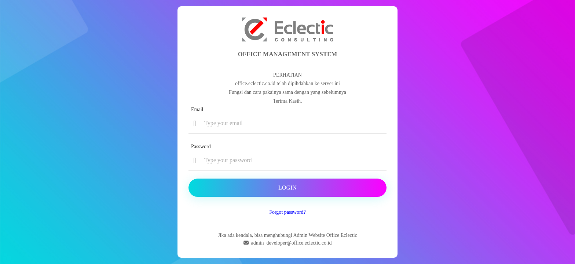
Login (287, 187)
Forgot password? (287, 212)
